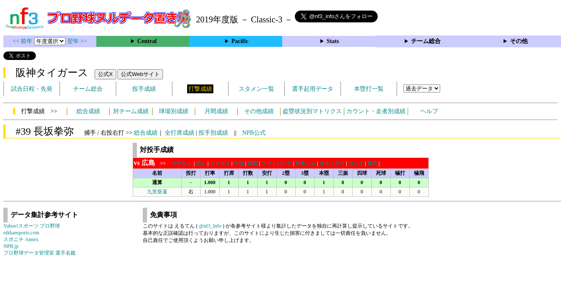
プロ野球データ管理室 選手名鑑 (39, 253)
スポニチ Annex (20, 239)
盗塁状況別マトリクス (312, 111)
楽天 (372, 163)
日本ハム (305, 163)
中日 (239, 163)
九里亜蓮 (157, 192)
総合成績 (88, 111)
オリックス (332, 163)
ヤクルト (182, 163)
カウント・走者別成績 (376, 111)
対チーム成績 (131, 111)
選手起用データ (312, 89)
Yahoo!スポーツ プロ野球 (31, 226)
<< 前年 (23, 41)
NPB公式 (254, 133)
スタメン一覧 (256, 89)
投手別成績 (213, 133)
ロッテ (356, 163)
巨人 (201, 163)
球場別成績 (173, 111)
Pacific (239, 41)
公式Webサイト (140, 74)
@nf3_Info (210, 226)
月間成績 (216, 111)
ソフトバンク (276, 163)
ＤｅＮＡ (220, 163)
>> (152, 163)
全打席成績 (179, 133)
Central (147, 41)
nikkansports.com (21, 233)
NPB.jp (11, 246)
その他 (519, 41)
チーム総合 (426, 41)
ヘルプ (429, 111)
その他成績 (259, 111)
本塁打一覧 (369, 89)
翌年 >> (77, 41)
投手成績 (144, 89)
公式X (105, 74)
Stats (333, 41)
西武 (253, 163)
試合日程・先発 (31, 89)
